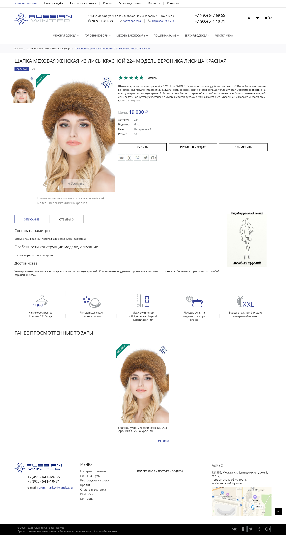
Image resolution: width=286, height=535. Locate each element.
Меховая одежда (65, 35)
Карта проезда (132, 21)
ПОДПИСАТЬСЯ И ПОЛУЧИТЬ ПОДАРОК (160, 471)
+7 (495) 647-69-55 (210, 15)
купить (142, 147)
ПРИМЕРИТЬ (243, 147)
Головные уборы (97, 35)
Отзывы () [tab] (66, 219)
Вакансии (154, 3)
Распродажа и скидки (83, 3)
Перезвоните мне (163, 21)
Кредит (107, 3)
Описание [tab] (32, 219)
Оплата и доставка (130, 3)
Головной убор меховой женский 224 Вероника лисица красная (142, 429)
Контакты (173, 3)
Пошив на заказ (166, 35)
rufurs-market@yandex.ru (55, 487)
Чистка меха (224, 35)
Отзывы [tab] (152, 77)
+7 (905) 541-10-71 (210, 21)
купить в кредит (193, 147)
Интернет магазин (25, 3)
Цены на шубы (53, 3)
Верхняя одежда (197, 35)
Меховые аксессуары (132, 35)
